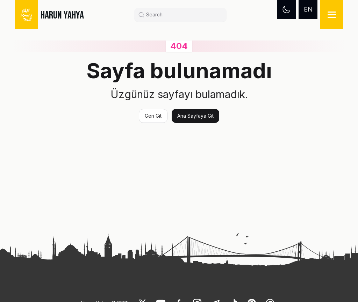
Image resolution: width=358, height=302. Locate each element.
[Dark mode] (286, 9)
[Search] (183, 14)
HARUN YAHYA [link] (62, 15)
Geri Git (153, 116)
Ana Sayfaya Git (195, 116)
